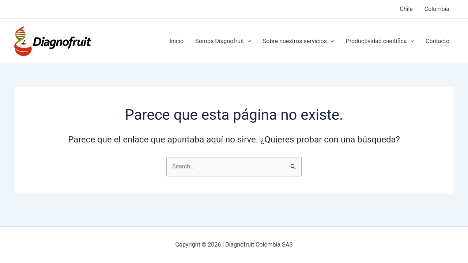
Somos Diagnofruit (223, 41)
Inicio (177, 41)
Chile (406, 8)
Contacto (437, 41)
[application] (247, 41)
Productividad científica (380, 41)
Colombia (436, 8)
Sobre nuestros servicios (298, 41)
